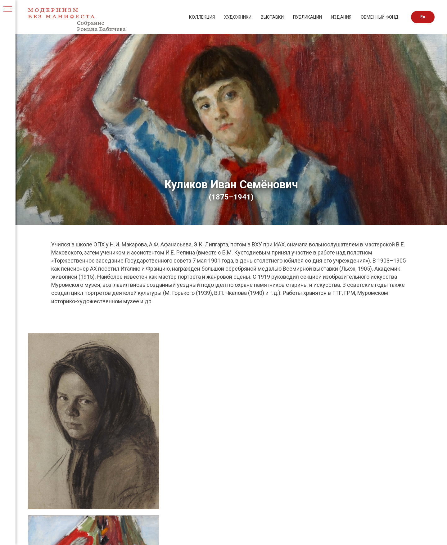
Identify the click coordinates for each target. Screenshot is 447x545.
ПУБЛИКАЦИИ (307, 17)
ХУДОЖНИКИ (237, 17)
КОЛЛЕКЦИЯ (202, 17)
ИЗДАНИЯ (341, 17)
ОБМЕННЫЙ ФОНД (380, 17)
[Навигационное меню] (7, 9)
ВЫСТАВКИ (272, 17)
